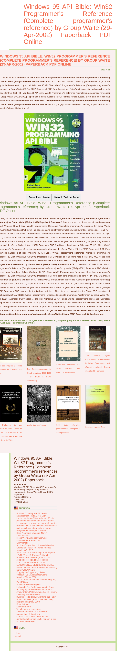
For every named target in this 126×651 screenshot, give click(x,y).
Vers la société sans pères (29, 609)
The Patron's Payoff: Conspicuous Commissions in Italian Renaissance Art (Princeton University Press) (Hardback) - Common (97, 363)
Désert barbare (24, 606)
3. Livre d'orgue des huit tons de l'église (35, 545)
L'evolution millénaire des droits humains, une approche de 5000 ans (68, 368)
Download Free (39, 197)
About (18, 636)
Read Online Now (67, 197)
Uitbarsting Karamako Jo (28, 540)
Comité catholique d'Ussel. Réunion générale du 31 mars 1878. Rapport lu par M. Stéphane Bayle (36, 619)
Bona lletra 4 (23, 604)
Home (18, 633)
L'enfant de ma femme (36, 425)
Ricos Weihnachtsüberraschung (32, 538)
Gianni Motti (22, 543)
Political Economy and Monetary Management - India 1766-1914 (32, 514)
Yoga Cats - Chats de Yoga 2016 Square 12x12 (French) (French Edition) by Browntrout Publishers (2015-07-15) (36, 555)
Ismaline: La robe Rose (95, 427)
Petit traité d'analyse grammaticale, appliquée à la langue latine (68, 429)
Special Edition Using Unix (29, 584)
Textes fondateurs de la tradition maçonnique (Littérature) (32, 612)
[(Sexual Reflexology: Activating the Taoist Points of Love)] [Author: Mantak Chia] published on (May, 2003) (36, 599)
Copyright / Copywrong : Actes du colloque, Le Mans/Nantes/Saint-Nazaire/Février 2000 (32, 574)
